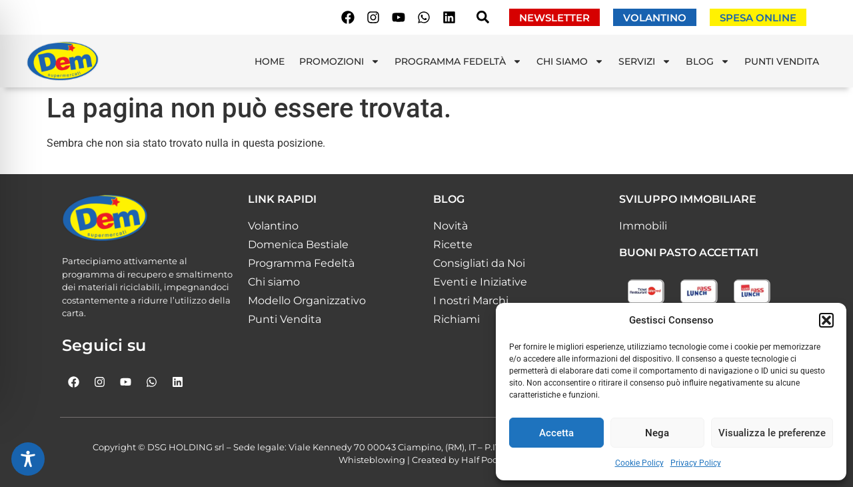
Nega (657, 433)
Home (270, 61)
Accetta (556, 433)
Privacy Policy (695, 463)
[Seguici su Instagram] (373, 17)
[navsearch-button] (482, 20)
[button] (826, 320)
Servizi (644, 61)
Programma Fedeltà (458, 61)
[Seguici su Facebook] (348, 17)
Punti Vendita (781, 61)
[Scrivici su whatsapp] (423, 17)
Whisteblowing (372, 459)
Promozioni (339, 61)
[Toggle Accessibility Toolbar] (28, 459)
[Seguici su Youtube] (398, 17)
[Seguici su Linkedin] (449, 17)
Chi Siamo (570, 61)
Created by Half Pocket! (463, 459)
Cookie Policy (639, 463)
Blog (708, 61)
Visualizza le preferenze (772, 433)
